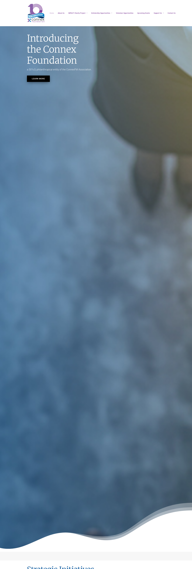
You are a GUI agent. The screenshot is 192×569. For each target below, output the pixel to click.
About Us (61, 13)
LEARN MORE (38, 79)
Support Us (159, 13)
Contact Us (172, 13)
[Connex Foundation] (36, 13)
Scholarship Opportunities (101, 13)
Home (52, 13)
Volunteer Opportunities (124, 13)
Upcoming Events (143, 13)
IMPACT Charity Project (77, 13)
